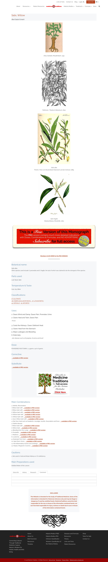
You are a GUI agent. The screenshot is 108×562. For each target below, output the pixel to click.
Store (94, 6)
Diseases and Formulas (71, 533)
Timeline (30, 544)
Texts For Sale (87, 536)
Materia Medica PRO (52, 536)
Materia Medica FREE (52, 533)
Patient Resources (38, 6)
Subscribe (91, 2)
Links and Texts (69, 541)
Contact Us (69, 2)
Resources (31, 541)
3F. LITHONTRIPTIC (38, 301)
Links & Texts (60, 2)
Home (29, 533)
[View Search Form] (99, 6)
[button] (85, 1)
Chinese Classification (52, 539)
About (18, 6)
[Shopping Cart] (97, 2)
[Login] (82, 2)
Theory (66, 539)
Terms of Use (52, 560)
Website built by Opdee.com (77, 560)
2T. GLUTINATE (16, 298)
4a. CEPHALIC (15, 303)
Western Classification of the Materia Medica (53, 543)
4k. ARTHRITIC (25, 303)
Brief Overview (32, 539)
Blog (76, 2)
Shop (84, 533)
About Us (30, 536)
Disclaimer (58, 560)
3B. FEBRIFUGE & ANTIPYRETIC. (21, 301)
